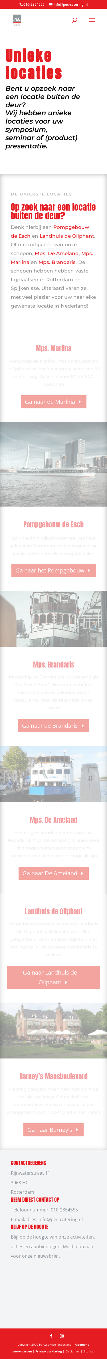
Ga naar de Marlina (50, 402)
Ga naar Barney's (49, 1130)
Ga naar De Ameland (50, 873)
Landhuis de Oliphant (67, 234)
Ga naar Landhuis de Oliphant (50, 977)
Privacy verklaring (49, 1351)
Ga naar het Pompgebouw (49, 570)
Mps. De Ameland (57, 252)
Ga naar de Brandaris (50, 725)
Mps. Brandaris (57, 261)
